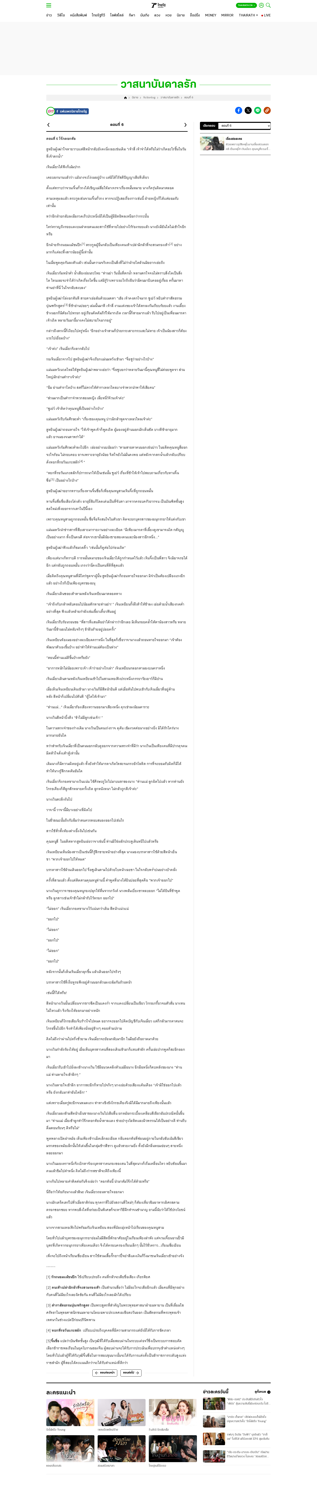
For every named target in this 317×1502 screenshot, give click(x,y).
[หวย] (169, 16)
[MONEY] (210, 16)
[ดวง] (157, 16)
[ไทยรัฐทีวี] (98, 16)
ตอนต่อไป (131, 1376)
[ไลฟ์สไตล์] (117, 16)
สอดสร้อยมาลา (106, 1469)
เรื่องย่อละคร (234, 142)
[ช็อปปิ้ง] (195, 16)
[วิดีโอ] (61, 16)
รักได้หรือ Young (55, 1433)
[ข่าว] (49, 16)
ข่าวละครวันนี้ (219, 1396)
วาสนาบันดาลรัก (170, 101)
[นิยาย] (181, 16)
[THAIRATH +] (248, 16)
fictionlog (149, 101)
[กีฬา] (132, 16)
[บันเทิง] (144, 16)
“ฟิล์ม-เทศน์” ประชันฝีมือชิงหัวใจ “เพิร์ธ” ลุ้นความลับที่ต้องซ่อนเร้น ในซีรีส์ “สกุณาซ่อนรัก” (247, 1407)
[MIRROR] (227, 16)
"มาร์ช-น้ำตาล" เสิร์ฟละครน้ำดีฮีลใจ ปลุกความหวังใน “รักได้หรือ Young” (247, 1424)
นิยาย (135, 101)
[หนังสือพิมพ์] (78, 16)
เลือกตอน (209, 129)
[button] (238, 114)
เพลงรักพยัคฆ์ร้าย (108, 1433)
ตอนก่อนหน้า (105, 1376)
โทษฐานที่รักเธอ (157, 1469)
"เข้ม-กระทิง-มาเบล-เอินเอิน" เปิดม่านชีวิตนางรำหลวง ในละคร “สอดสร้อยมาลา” (248, 1460)
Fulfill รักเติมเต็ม (159, 1433)
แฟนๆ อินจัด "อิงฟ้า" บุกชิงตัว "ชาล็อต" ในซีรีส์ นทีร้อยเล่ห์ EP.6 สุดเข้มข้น (248, 1442)
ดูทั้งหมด (263, 1396)
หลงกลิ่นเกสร (53, 1469)
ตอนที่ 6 (188, 101)
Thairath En (246, 5)
